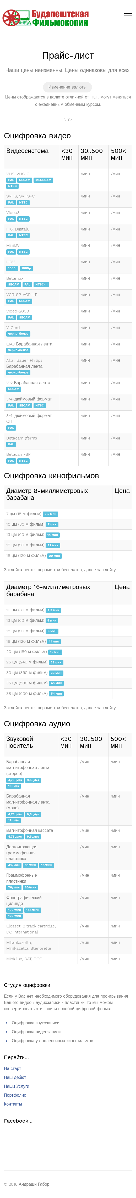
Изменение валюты (67, 87)
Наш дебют (15, 1077)
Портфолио (15, 1095)
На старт (12, 1068)
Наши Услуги (16, 1086)
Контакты (13, 1104)
